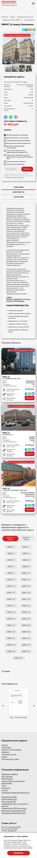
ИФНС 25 (11, 619)
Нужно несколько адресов (15, 161)
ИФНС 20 (26, 599)
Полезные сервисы (9, 774)
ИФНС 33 (26, 638)
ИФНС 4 (26, 553)
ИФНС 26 (26, 619)
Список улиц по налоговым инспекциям (13, 782)
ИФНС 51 (19, 658)
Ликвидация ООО (9, 797)
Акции (4, 757)
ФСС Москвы (7, 776)
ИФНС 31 (11, 638)
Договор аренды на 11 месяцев (17, 138)
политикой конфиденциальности (14, 177)
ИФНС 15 (11, 586)
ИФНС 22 (26, 606)
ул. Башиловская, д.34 (18, 378)
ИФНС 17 (11, 592)
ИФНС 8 (26, 566)
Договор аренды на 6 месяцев (17, 135)
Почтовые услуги (8, 754)
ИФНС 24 (26, 612)
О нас (3, 785)
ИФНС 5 (11, 560)
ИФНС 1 (11, 547)
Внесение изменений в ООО (13, 811)
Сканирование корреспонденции (18, 140)
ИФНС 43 (26, 651)
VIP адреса (6, 747)
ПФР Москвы (7, 779)
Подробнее (29, 398)
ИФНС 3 (11, 553)
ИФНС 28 (26, 625)
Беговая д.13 (18, 433)
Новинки (5, 752)
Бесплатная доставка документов (18, 143)
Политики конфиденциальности (15, 792)
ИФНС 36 (11, 651)
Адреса (4, 745)
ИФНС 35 (26, 645)
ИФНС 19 (11, 599)
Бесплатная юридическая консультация (15, 147)
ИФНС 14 (26, 579)
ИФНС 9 (11, 573)
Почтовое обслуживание (15, 164)
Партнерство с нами (10, 759)
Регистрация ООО (9, 799)
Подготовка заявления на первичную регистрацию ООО (17, 151)
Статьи (4, 790)
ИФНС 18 (26, 592)
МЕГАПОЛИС (8, 2)
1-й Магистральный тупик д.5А (18, 489)
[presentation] (2, 705)
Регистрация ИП (8, 801)
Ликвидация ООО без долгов (13, 808)
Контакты (5, 788)
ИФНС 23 (11, 612)
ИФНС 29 (11, 632)
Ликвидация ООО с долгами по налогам (14, 805)
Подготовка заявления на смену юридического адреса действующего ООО (19, 157)
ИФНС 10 (26, 573)
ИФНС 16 (26, 586)
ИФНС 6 (26, 560)
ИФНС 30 (26, 632)
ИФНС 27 (11, 625)
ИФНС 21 (11, 606)
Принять (18, 853)
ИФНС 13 (11, 579)
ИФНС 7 (11, 566)
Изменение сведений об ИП (13, 813)
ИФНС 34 (11, 645)
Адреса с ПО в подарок (11, 749)
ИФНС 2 (26, 547)
